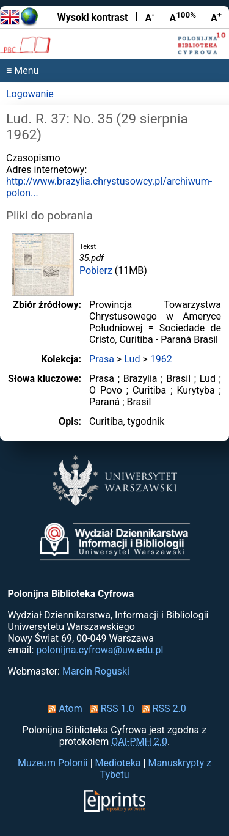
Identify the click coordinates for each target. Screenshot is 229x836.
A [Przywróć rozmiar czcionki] (182, 17)
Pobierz (95, 270)
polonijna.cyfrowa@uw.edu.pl (99, 650)
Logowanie (30, 94)
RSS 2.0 (161, 708)
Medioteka (118, 763)
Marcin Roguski (95, 671)
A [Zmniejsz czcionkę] (149, 17)
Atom (62, 708)
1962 (161, 359)
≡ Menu (22, 70)
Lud (132, 359)
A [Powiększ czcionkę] (216, 17)
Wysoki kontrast (92, 17)
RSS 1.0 (109, 708)
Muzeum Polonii (53, 763)
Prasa (101, 359)
